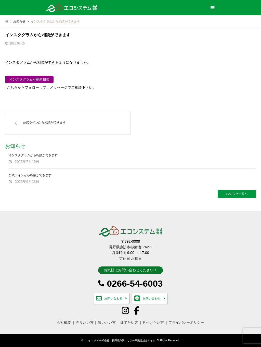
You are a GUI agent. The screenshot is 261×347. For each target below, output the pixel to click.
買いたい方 (107, 322)
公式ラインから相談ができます (30, 175)
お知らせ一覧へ (236, 194)
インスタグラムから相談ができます (33, 155)
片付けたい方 (153, 322)
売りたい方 (85, 322)
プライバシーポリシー (186, 322)
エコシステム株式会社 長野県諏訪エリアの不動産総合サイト (119, 340)
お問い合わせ (113, 298)
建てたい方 (129, 322)
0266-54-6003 (135, 283)
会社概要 (64, 322)
